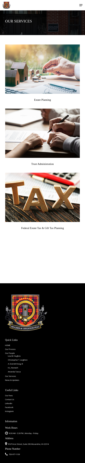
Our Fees (9, 395)
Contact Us (9, 399)
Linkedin (8, 403)
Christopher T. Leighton (18, 360)
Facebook (9, 407)
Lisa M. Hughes (14, 356)
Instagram (9, 411)
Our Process (10, 349)
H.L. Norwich (13, 367)
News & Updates (12, 380)
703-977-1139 (12, 454)
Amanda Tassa (14, 371)
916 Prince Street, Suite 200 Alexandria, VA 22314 (28, 444)
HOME (7, 345)
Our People (10, 353)
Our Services (10, 376)
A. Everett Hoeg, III (15, 364)
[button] (80, 5)
